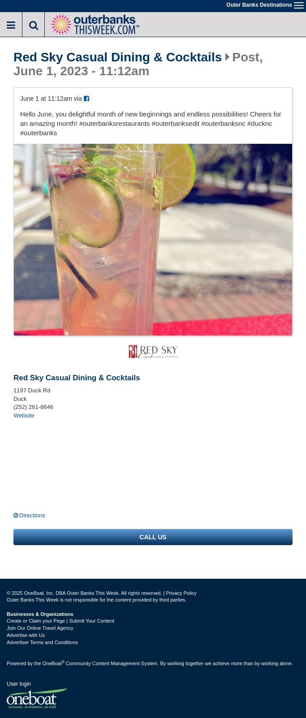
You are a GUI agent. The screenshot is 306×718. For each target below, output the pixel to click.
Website (23, 415)
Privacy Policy (181, 593)
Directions (32, 515)
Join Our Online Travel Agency (40, 628)
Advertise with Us (26, 635)
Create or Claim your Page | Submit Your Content (60, 620)
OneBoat (54, 663)
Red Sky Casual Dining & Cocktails (117, 57)
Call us (152, 537)
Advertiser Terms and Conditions (42, 642)
